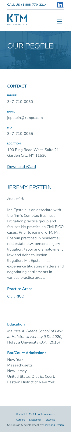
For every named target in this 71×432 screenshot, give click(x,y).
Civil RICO (15, 296)
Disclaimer (35, 419)
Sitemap (50, 419)
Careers (20, 419)
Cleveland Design (53, 425)
